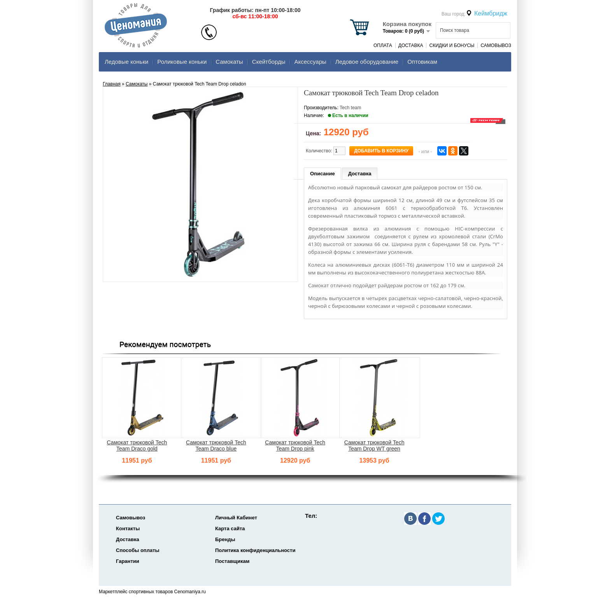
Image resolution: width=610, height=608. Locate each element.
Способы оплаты (138, 550)
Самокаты (229, 61)
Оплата (382, 45)
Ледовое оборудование (366, 61)
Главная (112, 84)
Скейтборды (269, 61)
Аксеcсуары (310, 61)
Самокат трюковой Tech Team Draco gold (137, 445)
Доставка (410, 45)
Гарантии (127, 561)
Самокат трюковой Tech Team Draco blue (216, 445)
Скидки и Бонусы (451, 45)
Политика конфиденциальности (255, 550)
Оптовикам (422, 61)
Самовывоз (495, 45)
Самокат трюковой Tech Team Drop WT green (374, 445)
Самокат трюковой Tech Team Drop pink (295, 445)
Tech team (350, 107)
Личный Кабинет (236, 518)
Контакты (128, 528)
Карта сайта (230, 528)
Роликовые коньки (182, 61)
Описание (322, 173)
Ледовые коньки (126, 61)
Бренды (225, 539)
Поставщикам (232, 561)
